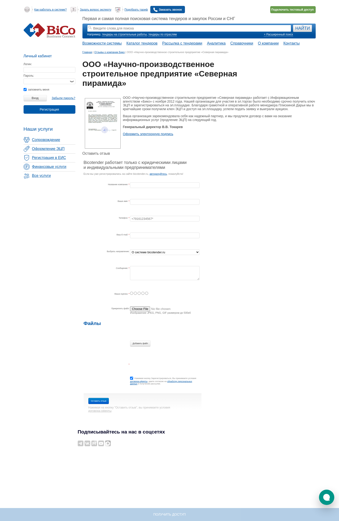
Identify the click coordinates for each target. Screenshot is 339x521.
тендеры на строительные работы (124, 34)
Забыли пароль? (63, 98)
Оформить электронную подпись (148, 134)
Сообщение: (122, 268)
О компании (268, 43)
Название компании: (118, 184)
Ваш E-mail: (123, 234)
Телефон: (124, 218)
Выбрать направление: (118, 251)
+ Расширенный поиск (278, 34)
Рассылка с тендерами (182, 43)
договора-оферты (138, 381)
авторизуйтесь (158, 173)
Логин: (28, 64)
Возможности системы (102, 43)
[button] (326, 497)
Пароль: (29, 75)
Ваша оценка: (121, 294)
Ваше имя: (123, 201)
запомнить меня (36, 89)
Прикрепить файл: (120, 308)
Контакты (291, 43)
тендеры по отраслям (162, 34)
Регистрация (49, 109)
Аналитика (216, 43)
